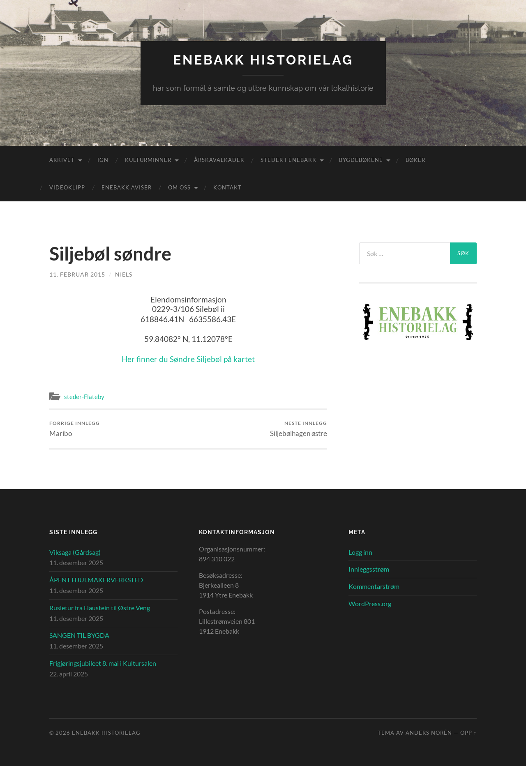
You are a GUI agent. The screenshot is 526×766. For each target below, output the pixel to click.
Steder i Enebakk (288, 160)
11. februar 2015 (77, 274)
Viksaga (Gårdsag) (75, 552)
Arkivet (62, 160)
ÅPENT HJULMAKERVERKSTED (96, 580)
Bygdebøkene (361, 160)
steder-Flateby (84, 396)
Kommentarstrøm (373, 586)
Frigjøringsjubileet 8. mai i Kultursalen (102, 663)
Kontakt (227, 187)
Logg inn (360, 552)
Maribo (74, 429)
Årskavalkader (219, 160)
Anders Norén (429, 732)
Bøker (415, 160)
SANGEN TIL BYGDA (79, 635)
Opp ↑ (468, 732)
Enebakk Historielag (263, 59)
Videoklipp (67, 187)
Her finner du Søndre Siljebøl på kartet (188, 359)
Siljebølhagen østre (298, 429)
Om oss (179, 187)
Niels (123, 274)
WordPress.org (369, 603)
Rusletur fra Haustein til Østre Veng (99, 607)
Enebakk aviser (127, 187)
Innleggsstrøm (368, 569)
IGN (102, 160)
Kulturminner (148, 160)
